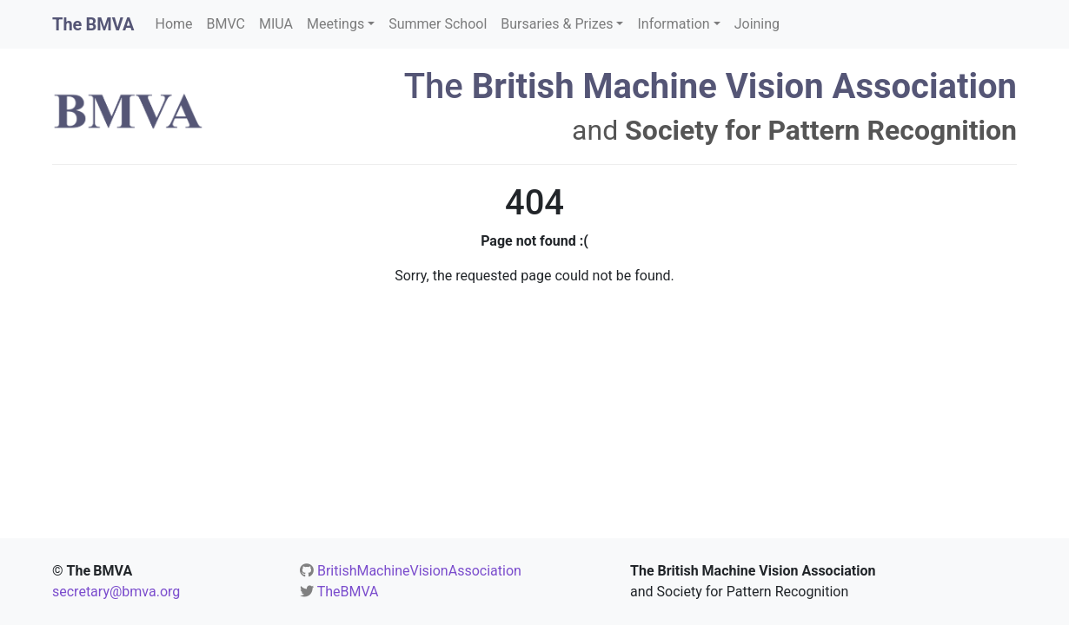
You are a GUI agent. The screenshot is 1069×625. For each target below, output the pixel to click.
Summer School (437, 24)
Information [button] (673, 24)
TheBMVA (348, 591)
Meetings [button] (335, 24)
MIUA (276, 24)
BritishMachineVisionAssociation (419, 570)
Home (174, 24)
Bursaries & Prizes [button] (557, 24)
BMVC (226, 24)
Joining (757, 24)
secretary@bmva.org (116, 591)
